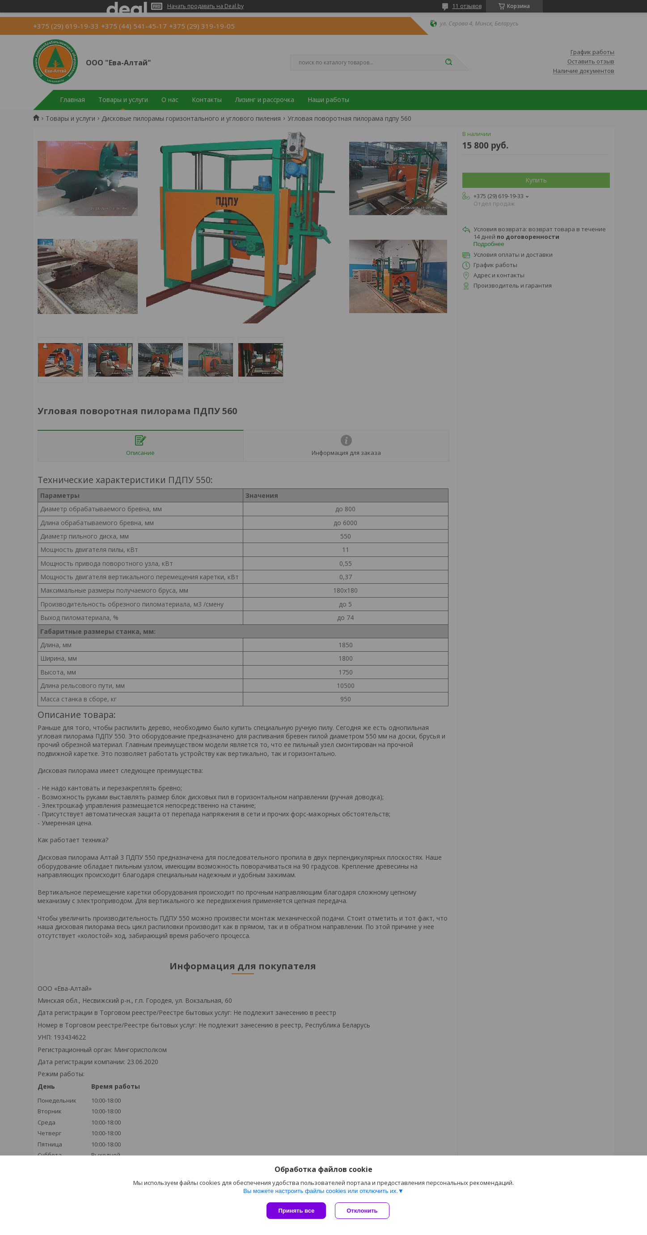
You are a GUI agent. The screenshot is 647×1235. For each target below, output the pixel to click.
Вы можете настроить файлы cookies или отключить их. (320, 1191)
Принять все (296, 1210)
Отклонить (362, 1210)
